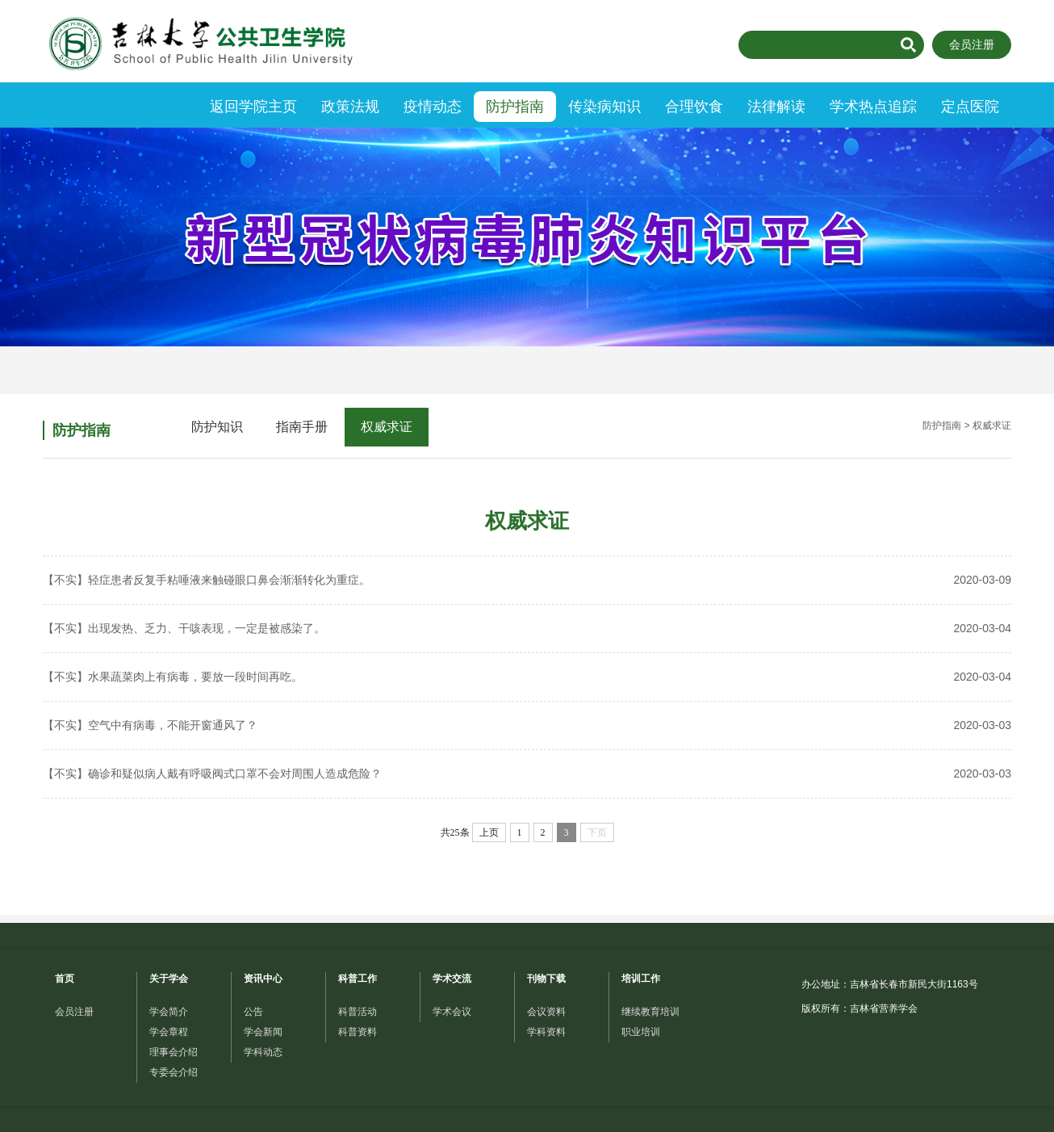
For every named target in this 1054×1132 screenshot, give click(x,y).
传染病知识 (604, 107)
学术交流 (452, 978)
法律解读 (776, 107)
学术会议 (452, 1011)
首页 (64, 978)
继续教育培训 (650, 1011)
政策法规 (350, 107)
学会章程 (168, 1032)
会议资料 (546, 1011)
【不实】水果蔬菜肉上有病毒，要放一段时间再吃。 (527, 677)
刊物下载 (546, 978)
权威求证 (386, 427)
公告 (253, 1011)
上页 (489, 832)
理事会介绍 (173, 1052)
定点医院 (970, 107)
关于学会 (168, 978)
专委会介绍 (173, 1072)
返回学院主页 (253, 107)
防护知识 (217, 427)
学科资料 (546, 1032)
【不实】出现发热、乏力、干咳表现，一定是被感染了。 (527, 628)
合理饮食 (694, 107)
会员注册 (971, 44)
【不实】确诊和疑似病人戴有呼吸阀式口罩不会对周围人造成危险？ (527, 774)
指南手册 (302, 427)
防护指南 (515, 107)
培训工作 (640, 978)
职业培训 (640, 1032)
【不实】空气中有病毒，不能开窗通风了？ (527, 725)
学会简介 (168, 1011)
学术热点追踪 (873, 107)
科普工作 (357, 978)
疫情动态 (433, 107)
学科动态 (263, 1052)
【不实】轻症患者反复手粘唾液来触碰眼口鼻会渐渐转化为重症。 (527, 580)
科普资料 (357, 1032)
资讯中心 (263, 978)
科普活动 (357, 1011)
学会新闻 (263, 1032)
